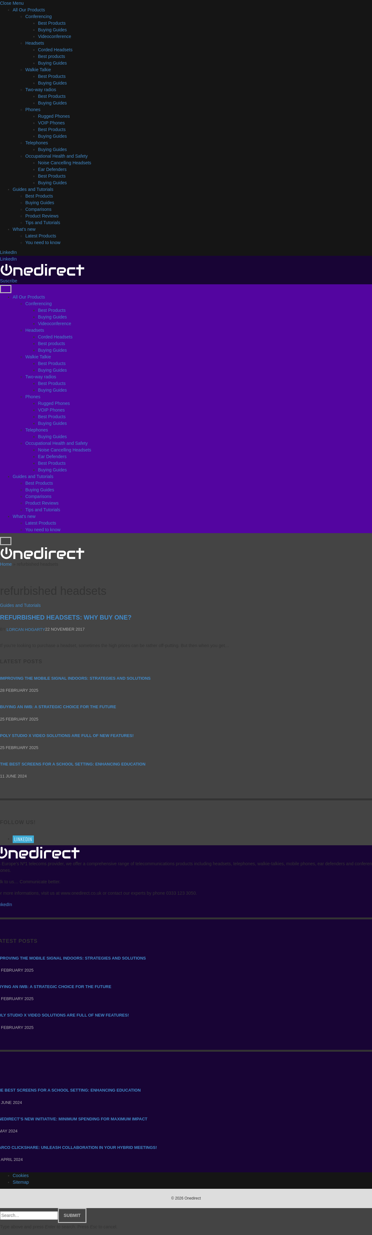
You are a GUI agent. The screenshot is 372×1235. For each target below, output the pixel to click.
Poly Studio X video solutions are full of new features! (67, 735)
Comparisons (38, 209)
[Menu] (5, 289)
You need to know (42, 242)
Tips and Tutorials (42, 222)
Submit (72, 1215)
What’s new (24, 229)
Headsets (34, 43)
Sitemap (21, 1182)
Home (6, 564)
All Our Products (29, 9)
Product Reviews (42, 215)
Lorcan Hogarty (26, 629)
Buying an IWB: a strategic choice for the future (58, 706)
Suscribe (8, 280)
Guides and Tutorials (33, 189)
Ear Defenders (52, 169)
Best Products (52, 23)
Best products (51, 56)
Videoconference (54, 36)
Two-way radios (40, 89)
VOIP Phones (51, 122)
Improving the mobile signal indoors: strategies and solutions (75, 678)
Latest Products (40, 235)
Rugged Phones (54, 116)
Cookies (21, 1175)
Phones (32, 109)
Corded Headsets (55, 49)
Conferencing (38, 16)
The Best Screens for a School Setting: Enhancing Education (72, 764)
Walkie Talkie (38, 69)
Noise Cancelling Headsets (64, 162)
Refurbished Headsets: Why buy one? (65, 617)
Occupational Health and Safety (56, 156)
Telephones (36, 142)
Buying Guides (52, 29)
